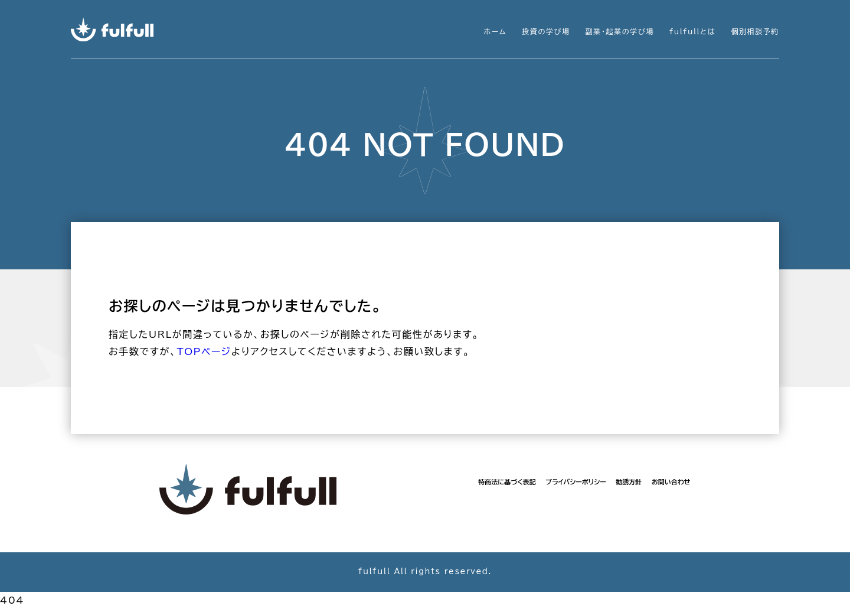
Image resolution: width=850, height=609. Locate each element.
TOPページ (203, 351)
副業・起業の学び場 (620, 31)
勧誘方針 (629, 481)
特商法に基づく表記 (506, 481)
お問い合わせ (671, 481)
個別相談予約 (755, 31)
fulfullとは (692, 31)
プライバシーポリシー (575, 481)
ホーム (495, 31)
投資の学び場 (546, 31)
